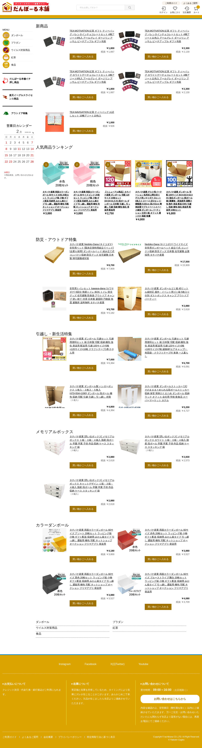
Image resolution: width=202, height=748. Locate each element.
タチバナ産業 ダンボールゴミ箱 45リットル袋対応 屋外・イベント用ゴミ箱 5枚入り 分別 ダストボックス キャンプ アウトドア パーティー (167, 293)
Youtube (143, 664)
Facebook (90, 664)
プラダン (118, 622)
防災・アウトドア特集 (56, 239)
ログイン (163, 12)
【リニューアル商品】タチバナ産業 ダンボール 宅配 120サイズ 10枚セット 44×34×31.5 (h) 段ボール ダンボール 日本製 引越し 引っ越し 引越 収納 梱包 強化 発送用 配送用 (117, 201)
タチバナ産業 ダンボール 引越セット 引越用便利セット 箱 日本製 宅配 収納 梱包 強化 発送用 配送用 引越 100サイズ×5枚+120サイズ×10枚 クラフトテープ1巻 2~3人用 (92, 345)
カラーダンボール (52, 525)
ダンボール (42, 622)
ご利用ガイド (171, 3)
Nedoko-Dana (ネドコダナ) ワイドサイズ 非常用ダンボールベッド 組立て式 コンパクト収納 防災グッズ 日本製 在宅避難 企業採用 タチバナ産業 (167, 249)
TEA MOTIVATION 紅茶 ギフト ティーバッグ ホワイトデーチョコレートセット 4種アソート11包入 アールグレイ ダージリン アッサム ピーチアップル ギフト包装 (167, 76)
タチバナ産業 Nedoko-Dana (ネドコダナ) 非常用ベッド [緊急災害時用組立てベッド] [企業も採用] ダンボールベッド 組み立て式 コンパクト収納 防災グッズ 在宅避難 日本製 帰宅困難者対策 (92, 251)
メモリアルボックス (54, 431)
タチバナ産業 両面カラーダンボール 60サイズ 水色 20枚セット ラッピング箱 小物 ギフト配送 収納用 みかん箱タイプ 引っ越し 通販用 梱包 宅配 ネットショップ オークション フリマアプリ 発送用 (56, 201)
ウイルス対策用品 (46, 627)
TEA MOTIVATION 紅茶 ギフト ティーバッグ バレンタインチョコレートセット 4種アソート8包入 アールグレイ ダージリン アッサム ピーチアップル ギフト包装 (92, 36)
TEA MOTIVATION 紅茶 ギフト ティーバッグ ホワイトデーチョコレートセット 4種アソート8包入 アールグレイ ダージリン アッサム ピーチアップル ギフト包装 (92, 76)
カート (196, 10)
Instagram (65, 664)
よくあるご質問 (190, 3)
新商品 (42, 26)
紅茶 (115, 627)
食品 (38, 633)
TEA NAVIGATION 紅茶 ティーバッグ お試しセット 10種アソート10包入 (92, 114)
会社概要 (48, 737)
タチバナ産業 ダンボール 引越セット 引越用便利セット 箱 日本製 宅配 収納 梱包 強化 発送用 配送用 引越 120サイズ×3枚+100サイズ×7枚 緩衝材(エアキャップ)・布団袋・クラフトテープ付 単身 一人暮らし (167, 347)
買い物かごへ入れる (82, 56)
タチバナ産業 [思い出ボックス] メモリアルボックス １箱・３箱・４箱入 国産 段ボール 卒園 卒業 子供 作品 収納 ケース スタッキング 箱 (92, 441)
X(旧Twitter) (117, 664)
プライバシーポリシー (70, 737)
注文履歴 (187, 12)
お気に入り (175, 12)
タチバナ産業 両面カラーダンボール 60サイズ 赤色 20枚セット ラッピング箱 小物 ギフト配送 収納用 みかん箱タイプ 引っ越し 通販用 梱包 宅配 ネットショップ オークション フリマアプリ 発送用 (167, 537)
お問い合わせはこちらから (170, 698)
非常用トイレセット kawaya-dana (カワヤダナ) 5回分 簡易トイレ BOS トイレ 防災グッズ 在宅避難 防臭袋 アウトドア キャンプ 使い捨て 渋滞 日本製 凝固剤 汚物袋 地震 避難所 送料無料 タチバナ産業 (92, 295)
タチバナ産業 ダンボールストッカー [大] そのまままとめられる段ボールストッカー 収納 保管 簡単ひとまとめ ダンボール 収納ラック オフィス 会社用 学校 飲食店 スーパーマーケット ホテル (167, 393)
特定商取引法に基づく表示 (101, 737)
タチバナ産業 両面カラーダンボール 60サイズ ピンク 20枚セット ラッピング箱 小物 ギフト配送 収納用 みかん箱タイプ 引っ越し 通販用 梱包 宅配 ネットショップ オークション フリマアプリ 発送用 (86, 201)
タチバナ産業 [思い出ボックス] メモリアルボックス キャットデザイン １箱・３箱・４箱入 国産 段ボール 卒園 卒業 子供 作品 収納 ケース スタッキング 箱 (92, 485)
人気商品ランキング (54, 147)
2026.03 (28, 132)
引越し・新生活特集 (54, 334)
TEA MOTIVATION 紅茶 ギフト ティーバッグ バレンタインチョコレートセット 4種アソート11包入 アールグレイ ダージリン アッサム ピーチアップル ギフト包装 (167, 36)
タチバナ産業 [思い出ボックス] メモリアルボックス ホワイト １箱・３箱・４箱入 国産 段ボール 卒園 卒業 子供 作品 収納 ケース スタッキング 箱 (167, 441)
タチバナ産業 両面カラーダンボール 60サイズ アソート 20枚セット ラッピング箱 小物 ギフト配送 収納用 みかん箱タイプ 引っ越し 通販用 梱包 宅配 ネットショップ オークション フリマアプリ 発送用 (92, 537)
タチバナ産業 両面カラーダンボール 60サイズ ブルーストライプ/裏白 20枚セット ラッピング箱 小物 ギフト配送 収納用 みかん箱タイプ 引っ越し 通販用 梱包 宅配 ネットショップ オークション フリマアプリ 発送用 (167, 583)
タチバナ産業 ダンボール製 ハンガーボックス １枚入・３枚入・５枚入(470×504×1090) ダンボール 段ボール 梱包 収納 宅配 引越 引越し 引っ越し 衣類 (91, 391)
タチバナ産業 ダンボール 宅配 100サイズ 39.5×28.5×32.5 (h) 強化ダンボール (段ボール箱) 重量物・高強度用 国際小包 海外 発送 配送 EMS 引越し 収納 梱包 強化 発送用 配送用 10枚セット (179, 201)
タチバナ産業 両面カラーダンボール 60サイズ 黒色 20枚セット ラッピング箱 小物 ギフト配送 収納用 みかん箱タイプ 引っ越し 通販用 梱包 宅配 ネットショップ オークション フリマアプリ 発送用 (92, 581)
